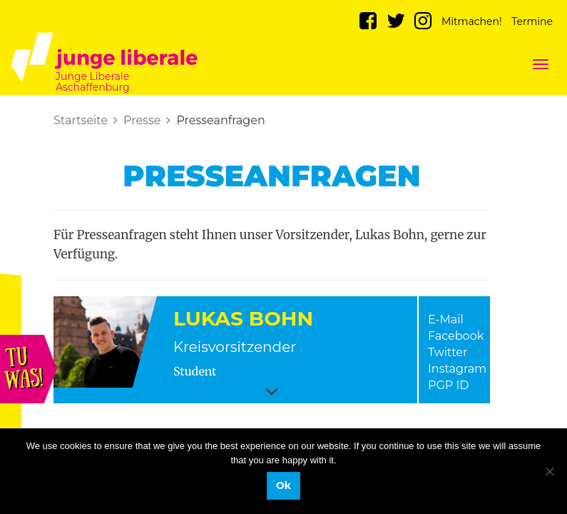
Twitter (447, 352)
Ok (283, 485)
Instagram (457, 369)
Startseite (80, 120)
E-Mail (446, 319)
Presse (141, 120)
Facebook (456, 336)
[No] (549, 471)
